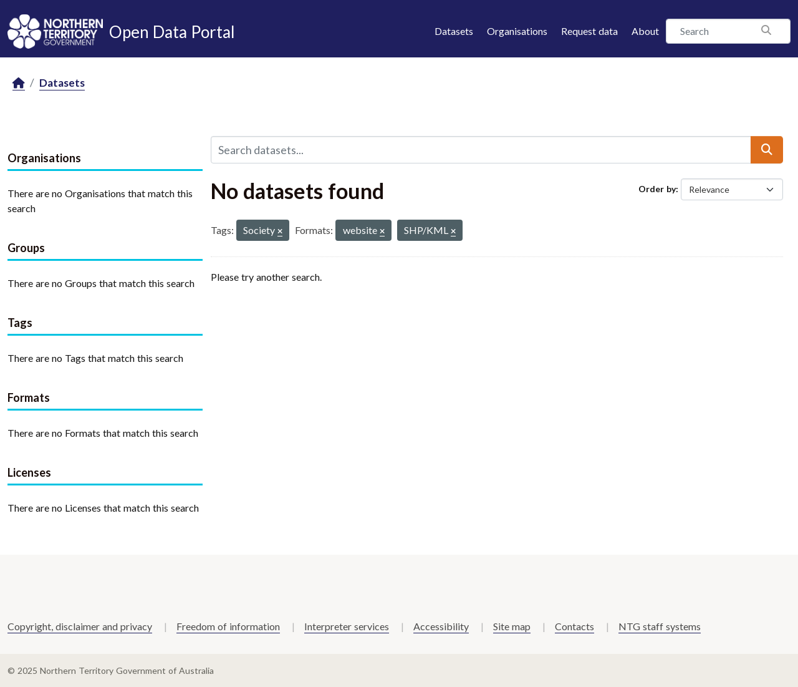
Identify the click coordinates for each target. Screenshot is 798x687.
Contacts (574, 626)
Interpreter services (346, 626)
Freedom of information (228, 626)
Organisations (517, 31)
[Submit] (767, 149)
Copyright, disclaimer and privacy (79, 626)
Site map (512, 626)
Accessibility (441, 626)
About (645, 31)
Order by (657, 188)
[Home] (18, 83)
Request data (589, 31)
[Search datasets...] (481, 149)
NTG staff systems (659, 626)
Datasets (454, 31)
